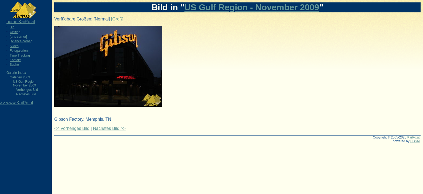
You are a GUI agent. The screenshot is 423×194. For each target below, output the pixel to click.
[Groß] (117, 19)
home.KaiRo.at (20, 21)
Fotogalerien (19, 51)
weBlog (15, 32)
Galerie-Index (16, 73)
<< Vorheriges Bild (72, 128)
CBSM (415, 141)
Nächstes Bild (26, 94)
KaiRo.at (413, 137)
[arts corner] (18, 37)
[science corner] (21, 41)
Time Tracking (20, 55)
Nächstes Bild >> (109, 128)
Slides (14, 46)
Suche (14, 65)
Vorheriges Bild (27, 90)
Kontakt (15, 60)
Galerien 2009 (20, 77)
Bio (12, 27)
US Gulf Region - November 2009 (25, 83)
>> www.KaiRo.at (16, 103)
